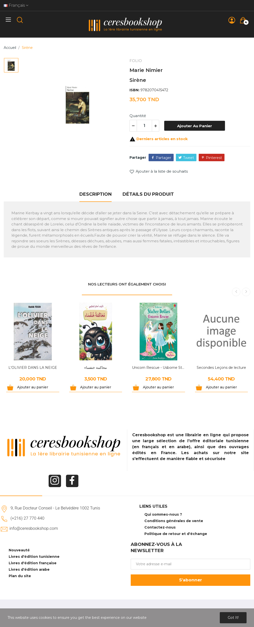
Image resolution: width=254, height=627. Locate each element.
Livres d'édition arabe (29, 569)
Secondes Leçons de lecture (221, 367)
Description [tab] (95, 194)
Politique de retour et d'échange (175, 534)
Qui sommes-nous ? (163, 514)
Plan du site (20, 576)
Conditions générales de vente (173, 521)
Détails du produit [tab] (148, 194)
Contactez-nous (160, 527)
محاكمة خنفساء (95, 367)
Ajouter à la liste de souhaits (158, 171)
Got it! (233, 617)
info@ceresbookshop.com (33, 528)
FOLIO (135, 60)
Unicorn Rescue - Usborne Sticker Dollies (158, 367)
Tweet (188, 158)
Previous (236, 292)
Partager (163, 158)
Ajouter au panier (194, 126)
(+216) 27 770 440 (27, 518)
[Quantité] (144, 126)
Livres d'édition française (33, 563)
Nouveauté (19, 550)
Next (246, 292)
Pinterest (214, 158)
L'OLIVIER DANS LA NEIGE (32, 367)
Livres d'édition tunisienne (34, 556)
